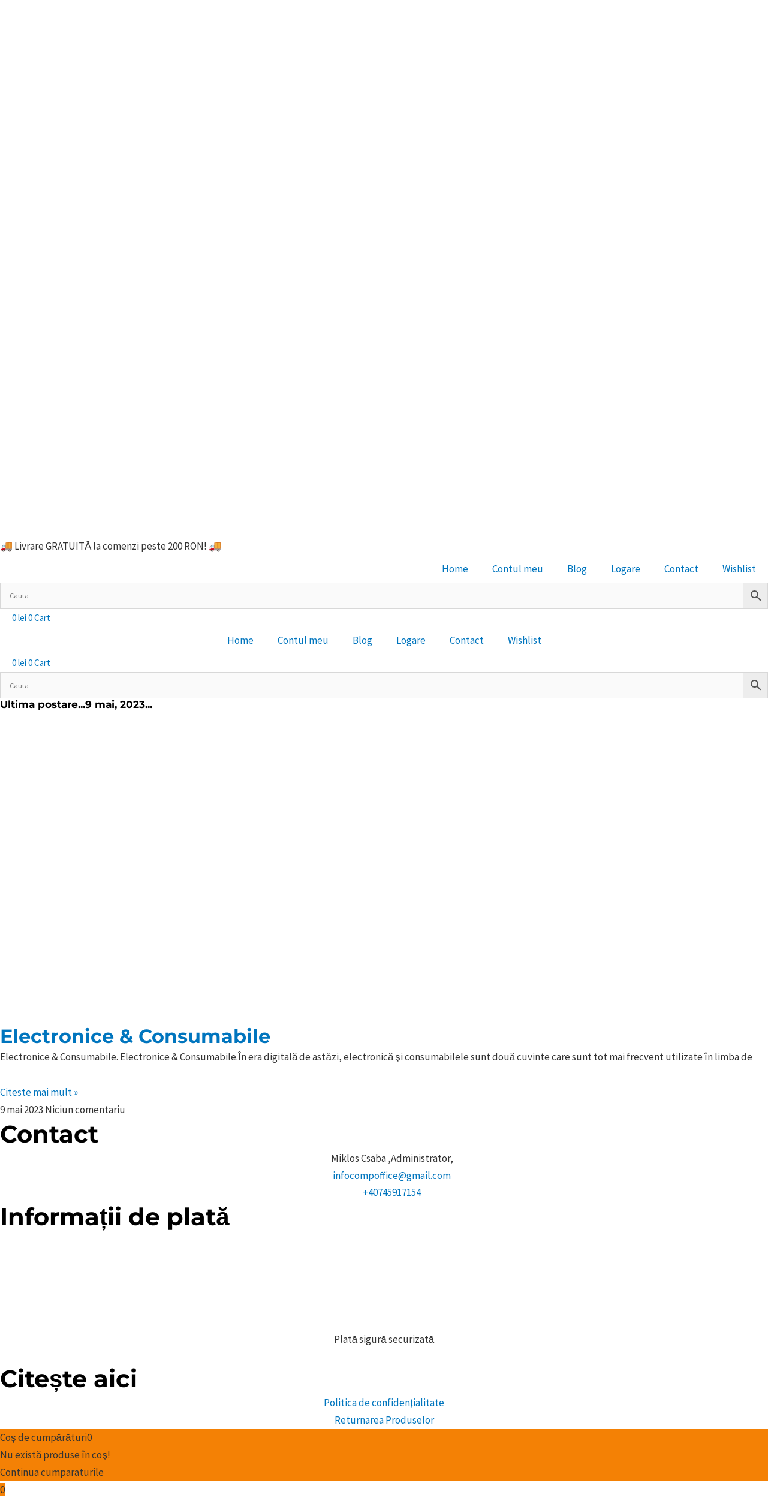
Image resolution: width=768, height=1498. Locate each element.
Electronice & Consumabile (135, 1036)
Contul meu (517, 568)
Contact (681, 568)
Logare (625, 568)
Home (455, 568)
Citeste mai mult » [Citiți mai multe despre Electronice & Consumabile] (39, 1092)
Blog (577, 568)
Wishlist (739, 568)
